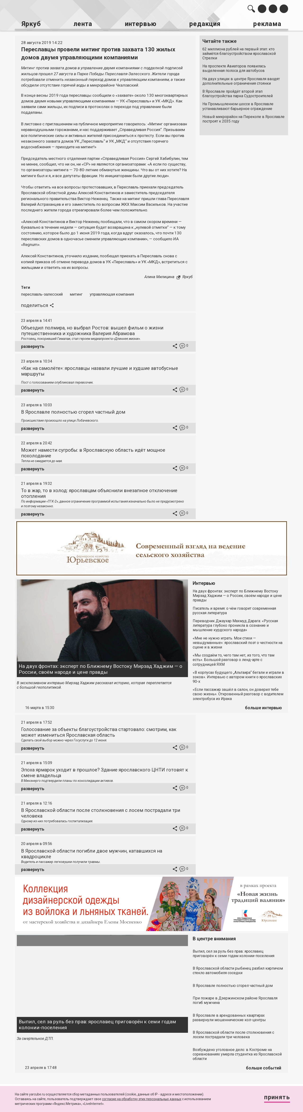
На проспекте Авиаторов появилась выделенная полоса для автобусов (234, 67)
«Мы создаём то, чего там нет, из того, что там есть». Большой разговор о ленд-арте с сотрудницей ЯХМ (233, 659)
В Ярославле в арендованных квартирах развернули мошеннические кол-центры (229, 1016)
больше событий (263, 1066)
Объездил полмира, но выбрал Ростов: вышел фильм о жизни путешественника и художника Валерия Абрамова (92, 329)
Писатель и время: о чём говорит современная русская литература (234, 609)
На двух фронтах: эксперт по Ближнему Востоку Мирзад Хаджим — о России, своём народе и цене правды (100, 668)
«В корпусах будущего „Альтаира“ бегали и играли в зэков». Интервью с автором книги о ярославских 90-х (238, 676)
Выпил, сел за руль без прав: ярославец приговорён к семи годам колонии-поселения (97, 1024)
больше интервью (263, 707)
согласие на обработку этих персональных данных (141, 1099)
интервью (140, 24)
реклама (268, 24)
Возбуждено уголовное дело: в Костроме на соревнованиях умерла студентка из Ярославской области (237, 1053)
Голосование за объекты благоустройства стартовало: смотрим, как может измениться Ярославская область (98, 731)
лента (82, 24)
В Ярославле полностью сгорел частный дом (73, 411)
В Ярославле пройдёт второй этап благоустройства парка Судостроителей (237, 92)
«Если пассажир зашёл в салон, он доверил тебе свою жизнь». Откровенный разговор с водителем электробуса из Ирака (238, 693)
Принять (276, 1098)
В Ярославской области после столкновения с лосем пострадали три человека (233, 1033)
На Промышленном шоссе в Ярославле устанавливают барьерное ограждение (237, 105)
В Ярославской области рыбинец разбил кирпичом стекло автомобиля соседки (238, 969)
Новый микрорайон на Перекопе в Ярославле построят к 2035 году (243, 118)
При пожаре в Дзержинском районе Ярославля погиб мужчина (235, 999)
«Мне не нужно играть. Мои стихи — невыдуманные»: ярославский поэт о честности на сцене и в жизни (237, 641)
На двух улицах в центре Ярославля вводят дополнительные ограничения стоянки (241, 80)
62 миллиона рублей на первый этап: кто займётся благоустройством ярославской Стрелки (239, 53)
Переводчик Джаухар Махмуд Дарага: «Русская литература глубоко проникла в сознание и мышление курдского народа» (235, 624)
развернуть (32, 345)
